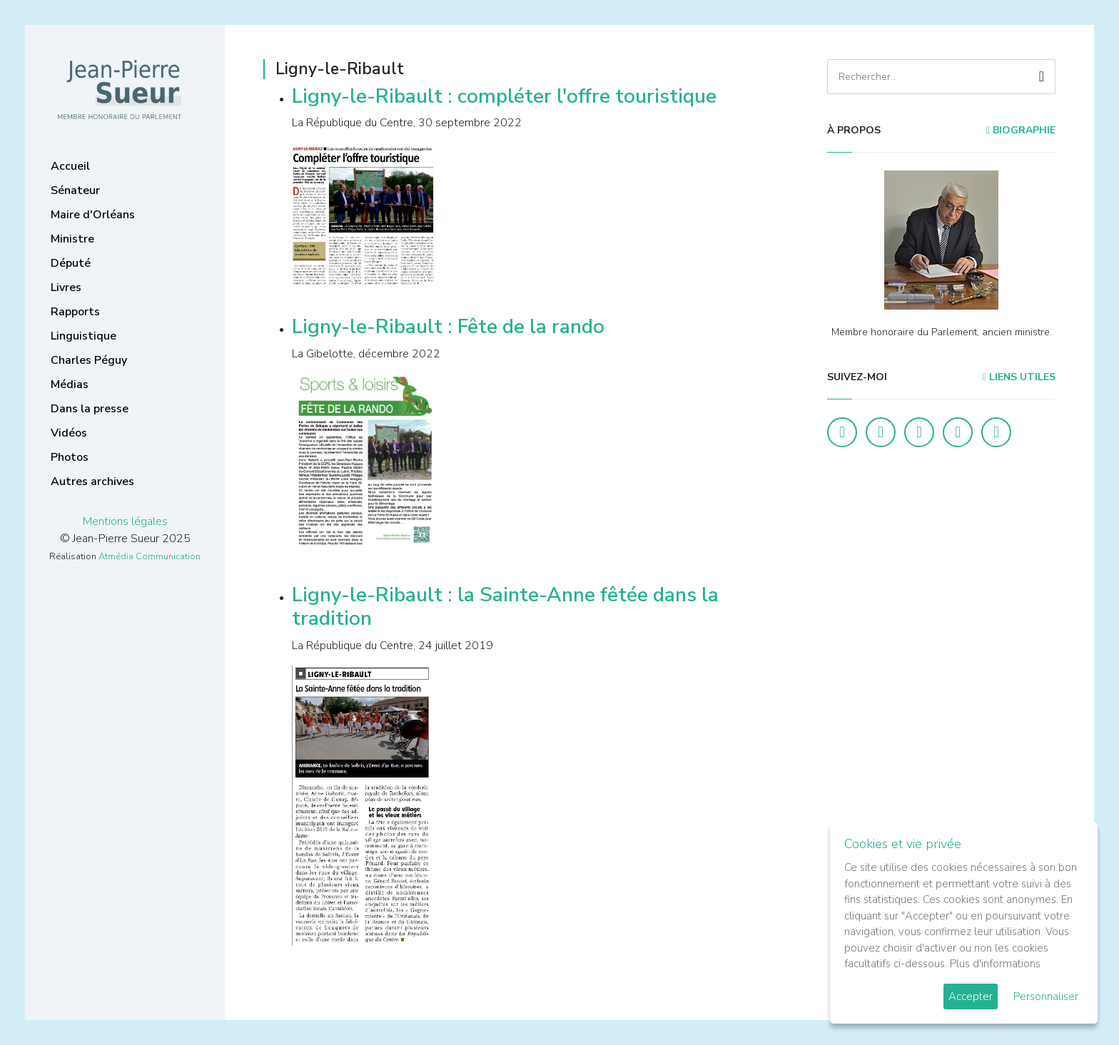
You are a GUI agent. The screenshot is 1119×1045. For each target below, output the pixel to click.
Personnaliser (1045, 996)
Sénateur (75, 190)
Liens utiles (1019, 377)
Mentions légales (125, 521)
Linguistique (83, 336)
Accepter (970, 996)
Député (71, 263)
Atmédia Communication (149, 556)
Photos (69, 457)
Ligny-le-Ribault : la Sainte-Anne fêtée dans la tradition (505, 607)
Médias (69, 384)
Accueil (70, 166)
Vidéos (69, 433)
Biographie (1020, 130)
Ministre (72, 239)
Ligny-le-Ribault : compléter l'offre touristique (504, 96)
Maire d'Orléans (93, 215)
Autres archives (92, 481)
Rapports (75, 312)
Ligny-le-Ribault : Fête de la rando (448, 326)
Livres (66, 287)
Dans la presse (89, 409)
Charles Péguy (89, 360)
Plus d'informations (995, 964)
